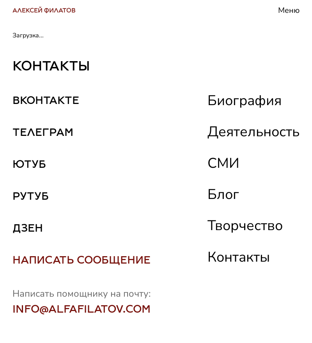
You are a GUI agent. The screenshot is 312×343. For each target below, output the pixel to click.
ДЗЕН (27, 227)
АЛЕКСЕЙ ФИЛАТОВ (44, 10)
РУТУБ (30, 195)
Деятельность (253, 131)
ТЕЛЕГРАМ (42, 132)
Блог (223, 194)
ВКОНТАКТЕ (45, 100)
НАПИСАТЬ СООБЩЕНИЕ (81, 259)
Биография (244, 100)
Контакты (238, 257)
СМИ (223, 163)
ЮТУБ (29, 164)
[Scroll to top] (295, 316)
